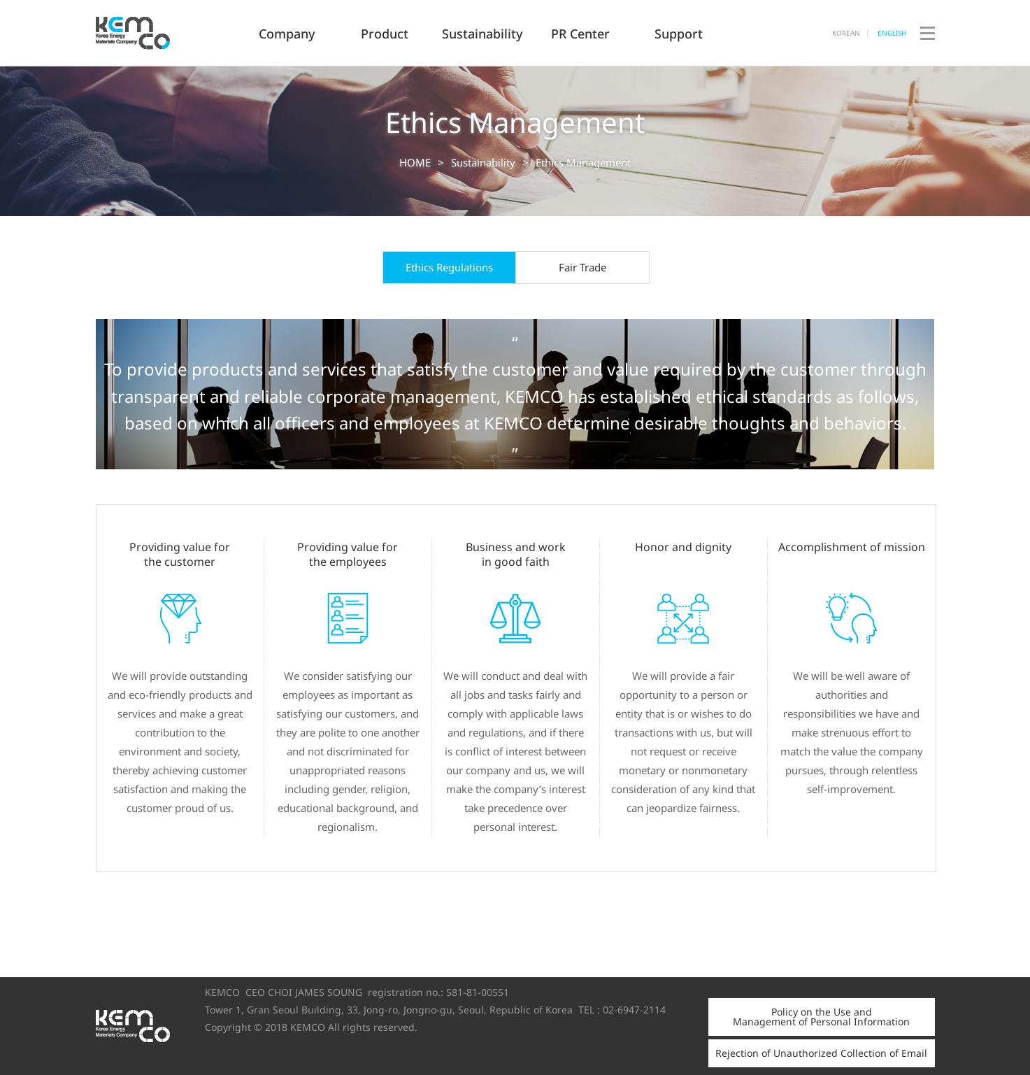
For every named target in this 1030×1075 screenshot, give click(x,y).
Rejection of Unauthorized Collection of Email (821, 1053)
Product (384, 33)
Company (287, 33)
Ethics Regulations (449, 267)
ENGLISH (892, 33)
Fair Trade (582, 267)
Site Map (927, 65)
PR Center (580, 33)
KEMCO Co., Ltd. (167, 33)
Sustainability (482, 33)
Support (679, 33)
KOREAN (846, 33)
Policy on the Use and (821, 1016)
